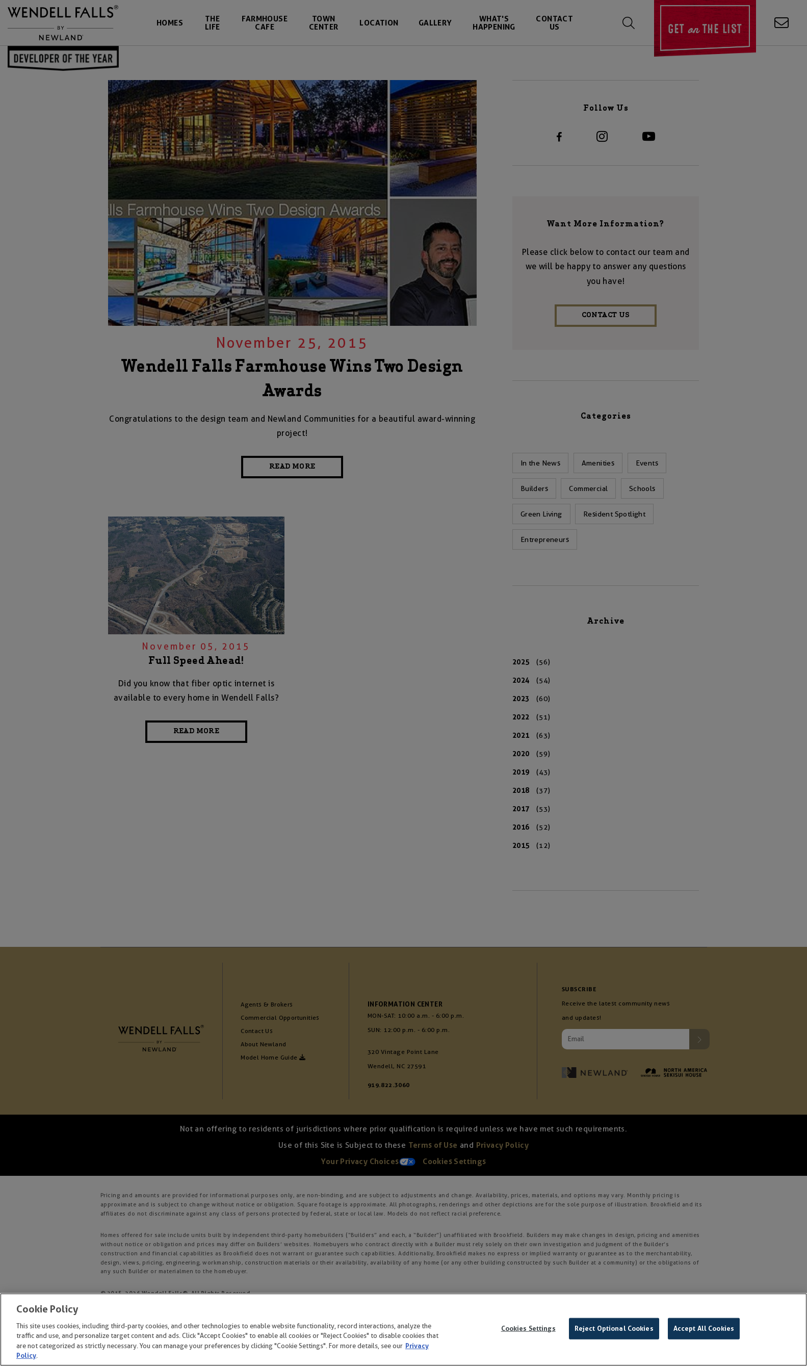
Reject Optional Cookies (614, 1328)
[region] (403, 1329)
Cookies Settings (528, 1328)
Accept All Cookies (703, 1328)
